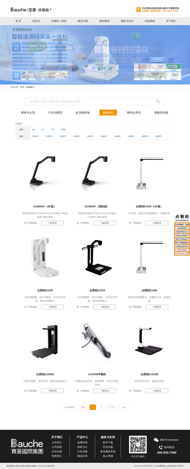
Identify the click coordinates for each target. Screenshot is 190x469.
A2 (52, 129)
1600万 (90, 136)
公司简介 (57, 442)
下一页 (112, 407)
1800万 (104, 136)
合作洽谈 (57, 451)
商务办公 (82, 447)
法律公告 (41, 466)
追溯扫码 (82, 442)
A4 (33, 129)
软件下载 (108, 442)
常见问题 (108, 447)
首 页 (18, 21)
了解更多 (52, 223)
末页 (124, 407)
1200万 (49, 136)
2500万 (145, 136)
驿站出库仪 (134, 112)
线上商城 (108, 456)
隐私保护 (51, 466)
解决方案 (83, 21)
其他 (63, 129)
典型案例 (104, 21)
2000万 (117, 136)
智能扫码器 (161, 112)
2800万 (158, 136)
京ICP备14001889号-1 (144, 466)
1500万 (76, 136)
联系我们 (57, 456)
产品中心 (82, 437)
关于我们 (171, 21)
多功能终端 (82, 112)
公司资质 (57, 447)
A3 (43, 129)
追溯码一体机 (59, 21)
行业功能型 (55, 112)
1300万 (63, 136)
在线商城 (150, 21)
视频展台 (30, 87)
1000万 (35, 136)
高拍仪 (95, 9)
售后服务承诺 (108, 451)
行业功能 (82, 451)
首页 (22, 87)
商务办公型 (28, 112)
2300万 (131, 136)
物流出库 (82, 456)
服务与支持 (127, 21)
